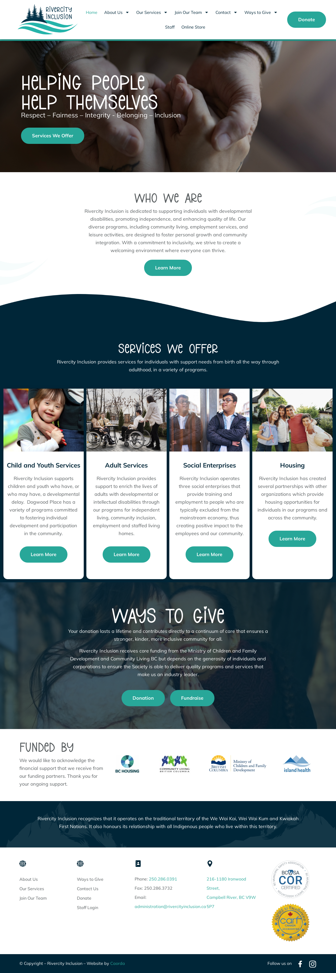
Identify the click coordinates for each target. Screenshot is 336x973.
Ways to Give (261, 12)
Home (91, 12)
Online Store (193, 27)
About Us (116, 12)
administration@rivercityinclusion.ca (170, 906)
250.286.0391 (163, 879)
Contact (227, 12)
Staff (170, 27)
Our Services (152, 12)
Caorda (117, 963)
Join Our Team (192, 12)
